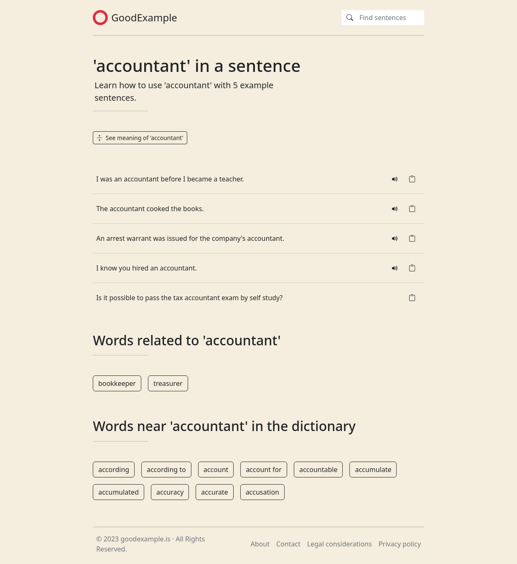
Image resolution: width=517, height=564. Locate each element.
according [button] (113, 469)
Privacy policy (400, 544)
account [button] (216, 469)
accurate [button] (214, 492)
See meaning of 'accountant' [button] (140, 138)
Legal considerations (339, 544)
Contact (288, 544)
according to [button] (166, 469)
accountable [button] (318, 469)
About (260, 544)
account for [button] (264, 469)
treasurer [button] (168, 383)
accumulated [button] (118, 492)
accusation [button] (262, 492)
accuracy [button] (169, 492)
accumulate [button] (373, 469)
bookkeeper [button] (117, 383)
